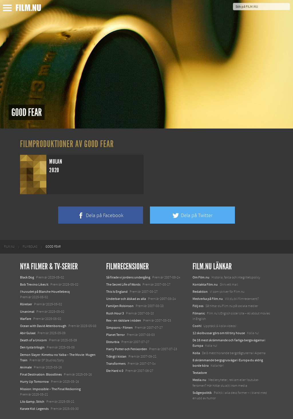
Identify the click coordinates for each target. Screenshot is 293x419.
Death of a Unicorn (33, 340)
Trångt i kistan (116, 356)
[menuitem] (9, 246)
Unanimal (27, 312)
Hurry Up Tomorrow (34, 382)
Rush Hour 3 (115, 313)
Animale (26, 367)
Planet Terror (115, 335)
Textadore (200, 373)
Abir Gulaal (27, 333)
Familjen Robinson (120, 306)
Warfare (25, 319)
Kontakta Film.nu (205, 284)
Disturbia (112, 342)
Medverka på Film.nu (208, 299)
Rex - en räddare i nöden (123, 320)
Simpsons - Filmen (119, 328)
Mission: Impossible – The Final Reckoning (50, 389)
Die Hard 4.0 (114, 371)
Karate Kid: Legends (34, 409)
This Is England (117, 292)
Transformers (116, 364)
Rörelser (26, 304)
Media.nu (199, 380)
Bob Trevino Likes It (34, 284)
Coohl (197, 326)
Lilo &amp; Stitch (32, 402)
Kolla (196, 353)
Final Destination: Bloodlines (41, 374)
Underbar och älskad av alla (126, 299)
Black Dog (27, 277)
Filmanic (199, 313)
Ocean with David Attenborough (43, 326)
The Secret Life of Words (123, 284)
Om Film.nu (201, 277)
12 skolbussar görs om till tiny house (219, 333)
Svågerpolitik (202, 393)
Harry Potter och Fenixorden (126, 349)
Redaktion (200, 292)
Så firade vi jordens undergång (128, 277)
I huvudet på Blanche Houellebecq (45, 292)
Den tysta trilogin (32, 347)
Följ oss (198, 306)
